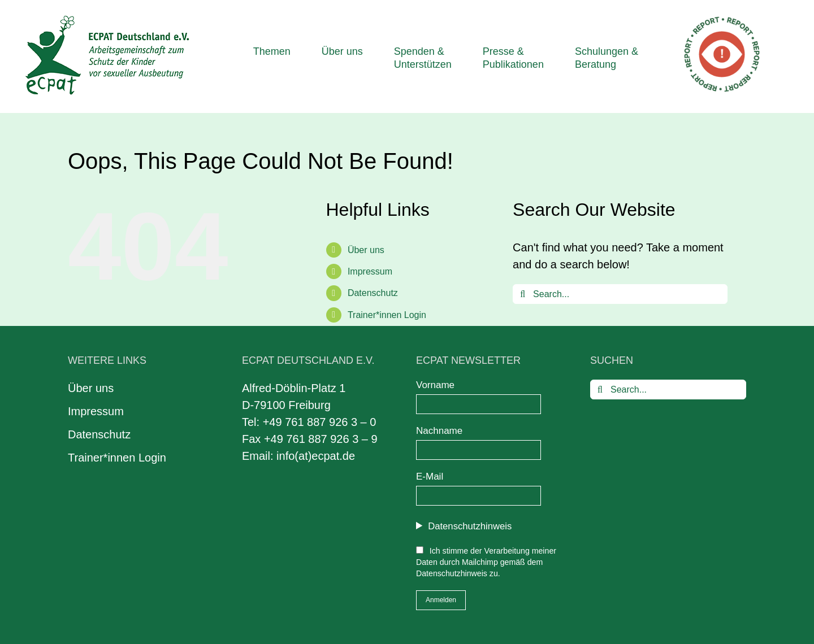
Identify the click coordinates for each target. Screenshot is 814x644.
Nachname (439, 430)
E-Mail (429, 476)
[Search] (522, 294)
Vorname (435, 385)
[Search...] (620, 294)
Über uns (366, 250)
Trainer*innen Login (387, 315)
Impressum (370, 271)
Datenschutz (373, 293)
